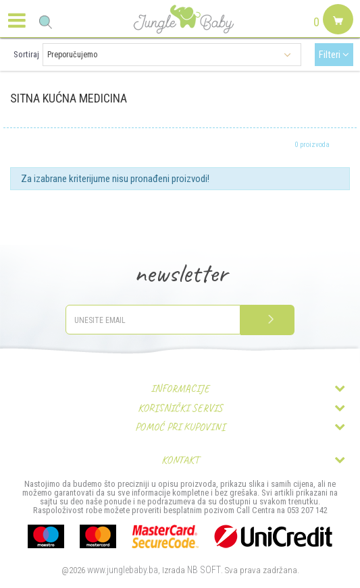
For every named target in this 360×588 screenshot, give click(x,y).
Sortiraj (26, 54)
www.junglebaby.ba (122, 569)
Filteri (334, 55)
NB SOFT (204, 569)
